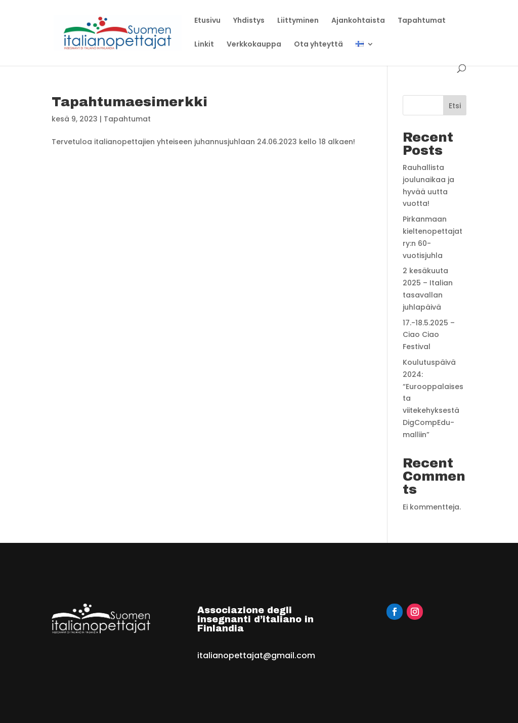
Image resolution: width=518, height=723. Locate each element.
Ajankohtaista (358, 21)
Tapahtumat (422, 21)
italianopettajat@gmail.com (256, 655)
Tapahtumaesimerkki (129, 102)
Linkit (204, 44)
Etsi (455, 106)
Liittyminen (298, 21)
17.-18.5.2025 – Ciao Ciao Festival (429, 335)
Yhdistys (249, 21)
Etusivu (207, 21)
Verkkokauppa (254, 44)
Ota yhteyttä (318, 44)
